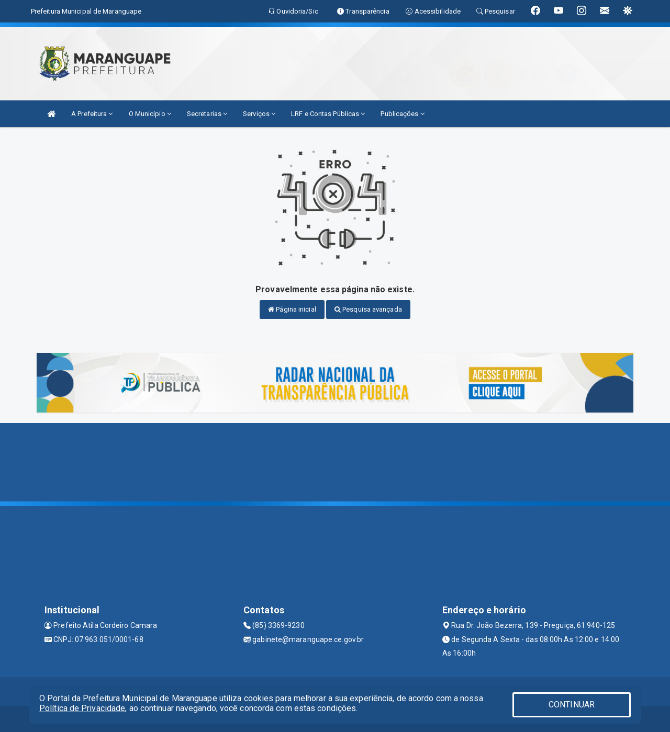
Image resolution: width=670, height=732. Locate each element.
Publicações (402, 114)
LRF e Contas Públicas (328, 114)
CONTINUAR (572, 705)
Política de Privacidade (82, 708)
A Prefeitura (92, 114)
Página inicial (292, 309)
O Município (150, 114)
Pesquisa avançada (368, 309)
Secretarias (207, 114)
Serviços (259, 114)
